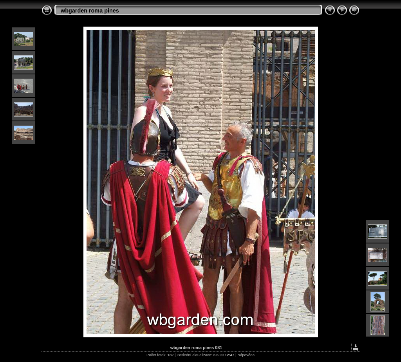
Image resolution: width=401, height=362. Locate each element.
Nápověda (246, 355)
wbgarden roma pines (90, 10)
